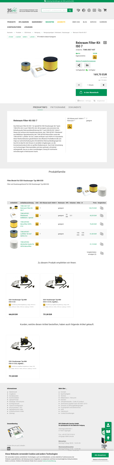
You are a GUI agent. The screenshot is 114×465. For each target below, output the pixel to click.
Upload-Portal (13, 400)
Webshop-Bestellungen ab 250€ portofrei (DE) (60, 1)
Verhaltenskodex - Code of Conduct (72, 401)
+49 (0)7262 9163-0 (68, 434)
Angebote (61, 22)
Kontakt (63, 392)
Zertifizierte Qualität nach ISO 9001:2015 (74, 403)
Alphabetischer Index (16, 409)
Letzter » (33, 37)
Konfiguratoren (14, 27)
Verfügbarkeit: (80, 70)
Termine (63, 396)
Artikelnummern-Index (16, 411)
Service (93, 22)
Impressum (64, 411)
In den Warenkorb (89, 92)
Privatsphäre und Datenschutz (71, 407)
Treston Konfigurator (16, 405)
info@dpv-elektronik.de (66, 436)
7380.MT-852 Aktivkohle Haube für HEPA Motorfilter (27, 244)
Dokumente (75, 107)
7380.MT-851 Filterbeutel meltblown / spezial (26, 216)
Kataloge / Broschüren (16, 401)
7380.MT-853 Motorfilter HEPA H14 (25, 224)
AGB (62, 409)
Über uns (76, 22)
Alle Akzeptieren (100, 455)
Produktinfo (40, 107)
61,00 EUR (93, 234)
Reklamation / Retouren (68, 398)
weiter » (25, 37)
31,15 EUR (93, 244)
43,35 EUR (93, 215)
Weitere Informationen (100, 459)
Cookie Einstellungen (67, 413)
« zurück (18, 37)
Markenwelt (37, 22)
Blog (85, 22)
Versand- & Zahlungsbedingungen (72, 405)
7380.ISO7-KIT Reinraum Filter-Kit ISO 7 (26, 208)
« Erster (10, 37)
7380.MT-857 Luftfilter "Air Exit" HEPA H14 (26, 234)
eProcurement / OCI (15, 407)
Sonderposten (13, 396)
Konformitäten (14, 398)
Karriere (103, 22)
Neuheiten (50, 22)
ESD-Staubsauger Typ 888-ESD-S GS (18, 301)
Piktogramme (57, 107)
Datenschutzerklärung (49, 461)
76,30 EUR (93, 224)
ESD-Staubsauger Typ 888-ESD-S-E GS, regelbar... (52, 301)
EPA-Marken (24, 22)
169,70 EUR (93, 208)
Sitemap (12, 413)
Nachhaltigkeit (65, 394)
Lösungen (28, 27)
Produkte (11, 22)
